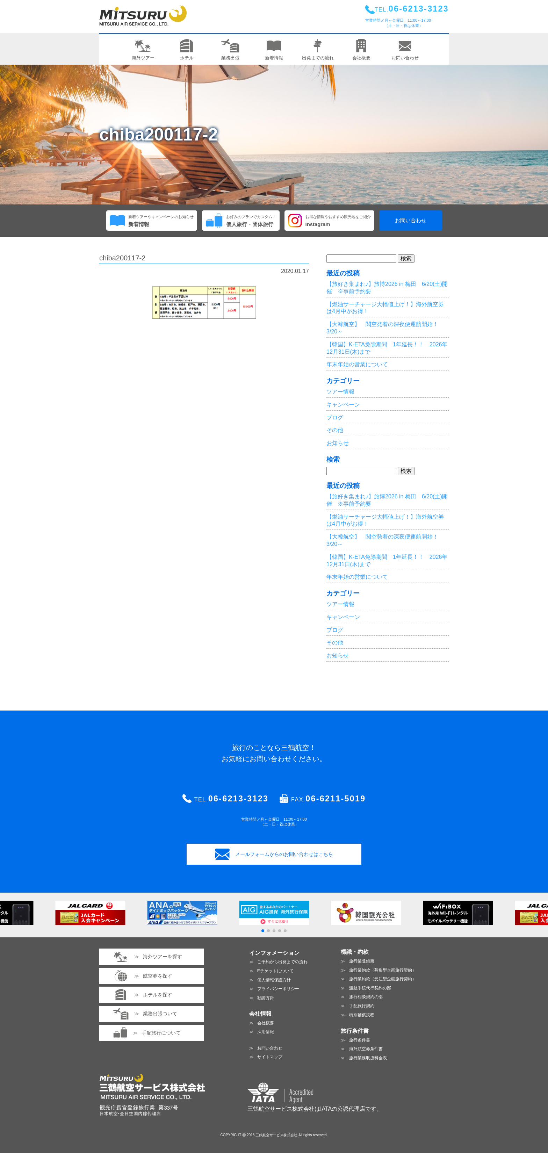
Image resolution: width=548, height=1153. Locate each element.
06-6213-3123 (238, 798)
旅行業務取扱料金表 (368, 1057)
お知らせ (337, 443)
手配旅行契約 (361, 1005)
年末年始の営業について (357, 364)
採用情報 (265, 1031)
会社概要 (265, 1023)
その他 (334, 430)
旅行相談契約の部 (366, 996)
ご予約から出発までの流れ (282, 961)
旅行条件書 (359, 1040)
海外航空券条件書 (366, 1048)
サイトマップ (269, 1056)
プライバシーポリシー (278, 988)
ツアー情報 (340, 392)
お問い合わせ (410, 220)
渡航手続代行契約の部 (370, 988)
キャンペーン (343, 405)
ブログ (334, 417)
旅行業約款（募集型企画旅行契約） (382, 970)
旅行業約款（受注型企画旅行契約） (382, 979)
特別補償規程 (361, 1015)
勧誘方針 (265, 997)
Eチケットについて (275, 970)
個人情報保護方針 (274, 980)
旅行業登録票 (361, 961)
